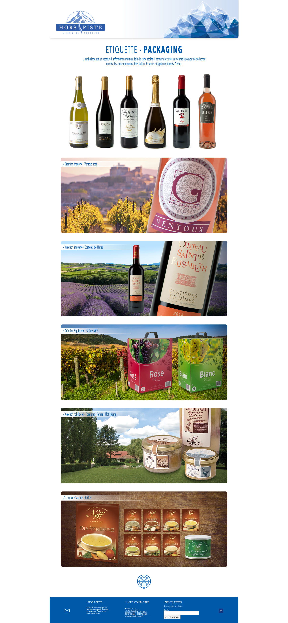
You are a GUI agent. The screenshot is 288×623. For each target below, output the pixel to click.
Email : (166, 610)
